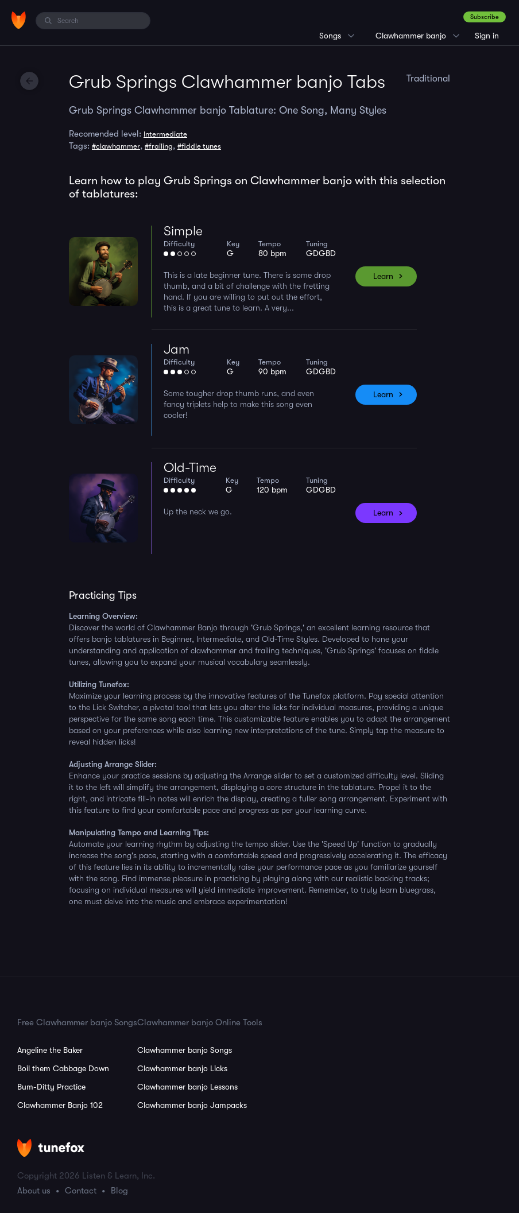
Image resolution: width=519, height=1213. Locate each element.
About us (34, 1190)
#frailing (159, 146)
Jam (176, 349)
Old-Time (190, 467)
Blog (119, 1190)
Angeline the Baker (50, 1050)
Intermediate (165, 134)
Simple (183, 231)
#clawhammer (116, 146)
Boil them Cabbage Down (63, 1068)
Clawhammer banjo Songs (184, 1050)
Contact (80, 1190)
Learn (383, 276)
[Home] (18, 20)
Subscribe (484, 17)
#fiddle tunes (199, 146)
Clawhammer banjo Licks (182, 1068)
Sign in (487, 35)
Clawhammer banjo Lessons (187, 1086)
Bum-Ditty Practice (51, 1086)
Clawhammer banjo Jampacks (192, 1105)
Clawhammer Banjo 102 (60, 1105)
